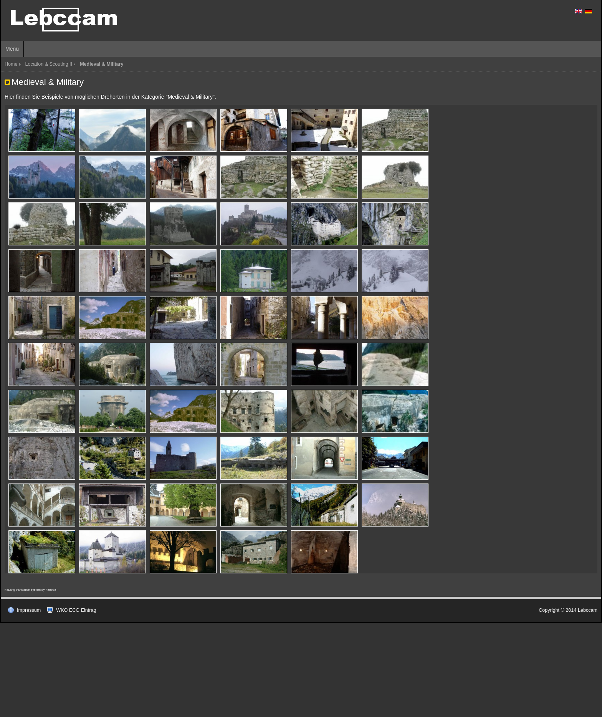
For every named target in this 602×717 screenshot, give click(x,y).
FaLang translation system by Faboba (30, 589)
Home (11, 64)
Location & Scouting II (49, 64)
